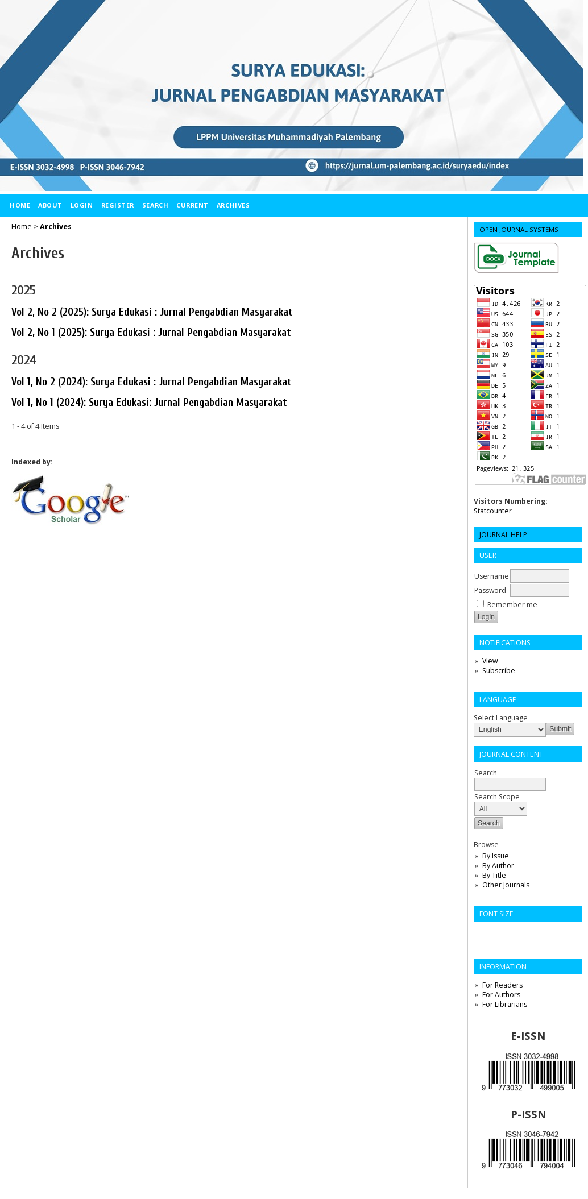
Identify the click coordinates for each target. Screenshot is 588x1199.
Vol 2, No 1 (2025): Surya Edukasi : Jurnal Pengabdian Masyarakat (151, 332)
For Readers (502, 985)
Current (192, 205)
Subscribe (498, 670)
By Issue (495, 856)
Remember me (512, 604)
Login (82, 205)
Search (155, 205)
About (50, 205)
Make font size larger (520, 933)
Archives (233, 205)
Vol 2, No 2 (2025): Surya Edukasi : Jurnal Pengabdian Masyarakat (152, 312)
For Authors (501, 994)
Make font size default (502, 933)
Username (491, 576)
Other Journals (505, 885)
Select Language (501, 718)
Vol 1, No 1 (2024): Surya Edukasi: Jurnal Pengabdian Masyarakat (149, 402)
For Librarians (504, 1004)
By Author (498, 865)
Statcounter (493, 511)
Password (490, 590)
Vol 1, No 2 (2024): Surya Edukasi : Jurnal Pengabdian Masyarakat (151, 382)
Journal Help (503, 535)
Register (117, 205)
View (490, 661)
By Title (494, 875)
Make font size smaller (484, 933)
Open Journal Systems (518, 229)
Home (20, 205)
